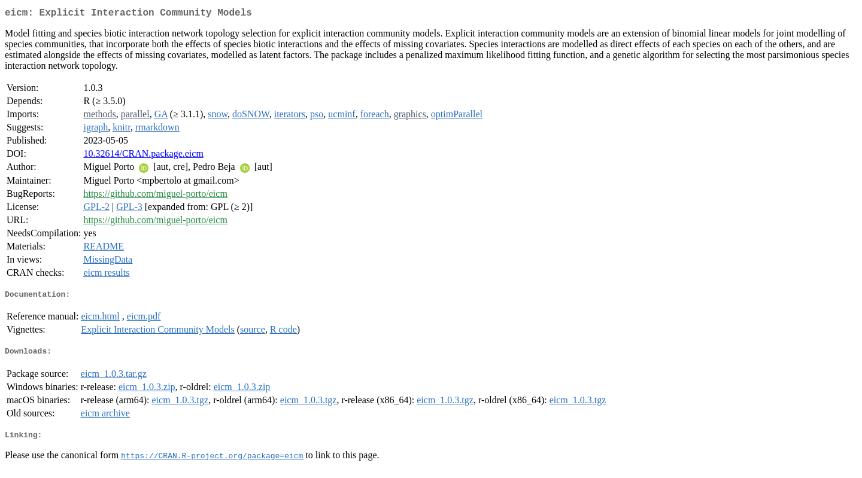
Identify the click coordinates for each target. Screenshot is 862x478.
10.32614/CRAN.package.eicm (143, 156)
